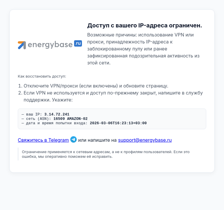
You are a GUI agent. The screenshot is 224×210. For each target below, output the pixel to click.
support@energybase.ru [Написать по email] (145, 143)
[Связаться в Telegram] (73, 142)
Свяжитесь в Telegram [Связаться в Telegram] (43, 143)
